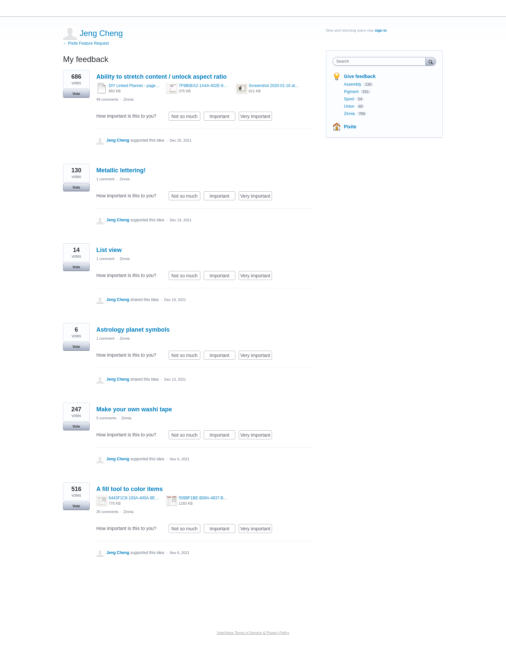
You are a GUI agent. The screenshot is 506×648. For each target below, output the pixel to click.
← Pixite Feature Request (86, 43)
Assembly (353, 84)
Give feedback (360, 76)
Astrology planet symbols (133, 329)
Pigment (352, 91)
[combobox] (381, 61)
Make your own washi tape (134, 409)
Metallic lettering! (121, 170)
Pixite (350, 126)
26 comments (107, 512)
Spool (349, 99)
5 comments (106, 418)
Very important (256, 117)
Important (222, 117)
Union (350, 106)
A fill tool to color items (129, 489)
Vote (76, 94)
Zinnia (128, 99)
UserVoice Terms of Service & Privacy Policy (253, 633)
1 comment (105, 179)
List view (109, 250)
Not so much (185, 117)
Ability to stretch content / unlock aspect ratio (161, 76)
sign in (381, 30)
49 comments (107, 99)
